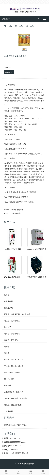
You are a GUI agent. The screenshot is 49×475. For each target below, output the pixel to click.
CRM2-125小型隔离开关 (36, 249)
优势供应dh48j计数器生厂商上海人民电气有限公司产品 (16, 425)
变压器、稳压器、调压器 (13, 366)
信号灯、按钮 (9, 379)
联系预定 (8, 72)
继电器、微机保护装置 (12, 405)
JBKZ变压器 (16, 213)
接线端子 (7, 327)
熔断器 (6, 347)
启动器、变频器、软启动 (13, 360)
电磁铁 (6, 353)
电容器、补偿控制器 (12, 334)
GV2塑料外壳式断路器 (12, 249)
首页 (6, 471)
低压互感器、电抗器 (12, 372)
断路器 (6, 295)
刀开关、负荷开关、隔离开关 (15, 398)
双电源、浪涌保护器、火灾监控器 (17, 314)
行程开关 (7, 385)
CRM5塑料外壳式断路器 (36, 277)
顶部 (43, 471)
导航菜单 (6, 19)
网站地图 (31, 464)
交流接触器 (8, 411)
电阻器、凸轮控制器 (12, 321)
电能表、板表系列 (11, 340)
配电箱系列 (8, 308)
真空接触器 (8, 301)
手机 (18, 471)
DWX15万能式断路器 (12, 277)
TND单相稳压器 (17, 210)
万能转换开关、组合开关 (13, 392)
